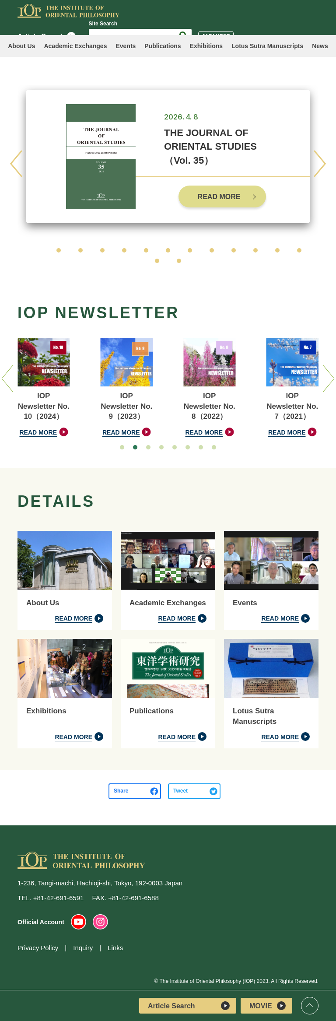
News (320, 45)
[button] (37, 250)
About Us (21, 45)
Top (309, 1005)
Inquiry (83, 947)
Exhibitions (206, 45)
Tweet (180, 791)
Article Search (189, 1005)
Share (121, 791)
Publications (162, 45)
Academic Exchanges (75, 45)
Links (115, 947)
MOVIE (267, 1005)
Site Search (103, 24)
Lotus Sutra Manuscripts (267, 45)
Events (126, 45)
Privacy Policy (38, 947)
